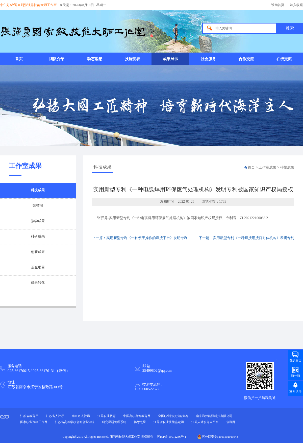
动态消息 (94, 59)
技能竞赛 (132, 59)
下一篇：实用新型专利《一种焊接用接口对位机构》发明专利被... (246, 241)
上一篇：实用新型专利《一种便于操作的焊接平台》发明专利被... (140, 241)
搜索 (290, 28)
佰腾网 (230, 422)
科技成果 (38, 190)
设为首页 (277, 5)
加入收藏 (296, 5)
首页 (19, 59)
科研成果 (38, 236)
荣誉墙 (38, 205)
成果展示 (170, 59)
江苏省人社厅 (55, 416)
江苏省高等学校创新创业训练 (74, 422)
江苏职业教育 (106, 416)
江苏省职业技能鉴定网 (169, 422)
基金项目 (38, 267)
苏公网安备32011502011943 (217, 436)
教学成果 (38, 221)
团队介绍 (56, 59)
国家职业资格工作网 (33, 422)
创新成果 (38, 252)
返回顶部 (295, 391)
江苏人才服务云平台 (205, 422)
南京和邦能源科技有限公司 (214, 416)
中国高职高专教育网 (136, 416)
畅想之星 (140, 422)
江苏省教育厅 (29, 416)
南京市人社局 (81, 416)
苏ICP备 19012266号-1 (171, 436)
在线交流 (284, 59)
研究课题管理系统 (114, 422)
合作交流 (246, 59)
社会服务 (208, 59)
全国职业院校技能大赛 (173, 416)
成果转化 (38, 283)
